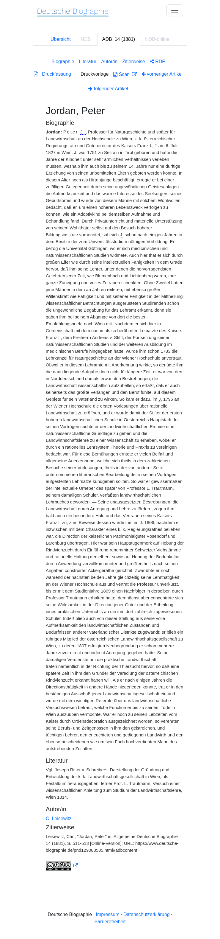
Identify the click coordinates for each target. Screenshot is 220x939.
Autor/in (109, 61)
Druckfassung (52, 74)
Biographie (62, 61)
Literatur (87, 61)
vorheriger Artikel (162, 74)
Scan (122, 74)
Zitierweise (133, 61)
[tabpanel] (110, 463)
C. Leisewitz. (59, 818)
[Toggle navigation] (174, 10)
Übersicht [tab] (61, 39)
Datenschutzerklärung (146, 914)
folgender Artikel (108, 88)
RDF (157, 61)
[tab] (118, 39)
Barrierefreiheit (110, 921)
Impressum (107, 914)
